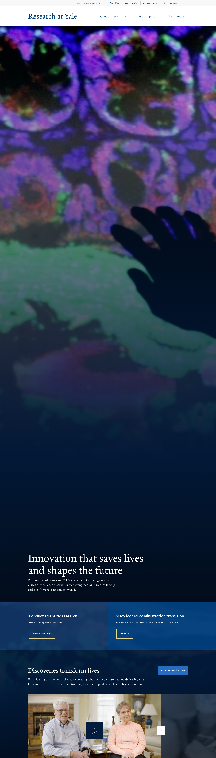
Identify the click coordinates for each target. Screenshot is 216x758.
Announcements (150, 3)
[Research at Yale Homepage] (52, 16)
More (123, 633)
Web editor (114, 3)
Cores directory (171, 3)
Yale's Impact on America (88, 3)
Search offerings (42, 633)
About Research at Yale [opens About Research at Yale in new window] (173, 670)
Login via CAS (131, 3)
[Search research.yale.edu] (185, 3)
